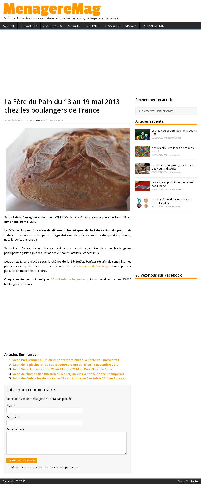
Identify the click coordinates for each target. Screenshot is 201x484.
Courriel (11, 417)
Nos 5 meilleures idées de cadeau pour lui (173, 149)
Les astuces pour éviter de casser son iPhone (173, 184)
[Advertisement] (100, 63)
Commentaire (15, 429)
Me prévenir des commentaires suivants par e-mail (45, 467)
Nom (10, 405)
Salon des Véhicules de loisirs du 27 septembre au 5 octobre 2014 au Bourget (69, 378)
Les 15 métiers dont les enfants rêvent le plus (171, 201)
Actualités (29, 26)
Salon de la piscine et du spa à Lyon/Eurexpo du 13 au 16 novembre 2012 (65, 365)
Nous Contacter (188, 481)
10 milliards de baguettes (68, 279)
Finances (112, 26)
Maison (131, 26)
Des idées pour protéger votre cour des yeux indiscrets (174, 166)
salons (38, 120)
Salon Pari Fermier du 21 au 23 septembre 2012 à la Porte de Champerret (65, 360)
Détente (92, 26)
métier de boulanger (96, 266)
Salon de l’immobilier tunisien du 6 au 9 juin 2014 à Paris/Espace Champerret (68, 374)
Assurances (52, 26)
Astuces (74, 26)
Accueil (9, 26)
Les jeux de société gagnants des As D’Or (174, 132)
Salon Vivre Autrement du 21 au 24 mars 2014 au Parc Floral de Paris (62, 369)
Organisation (153, 26)
